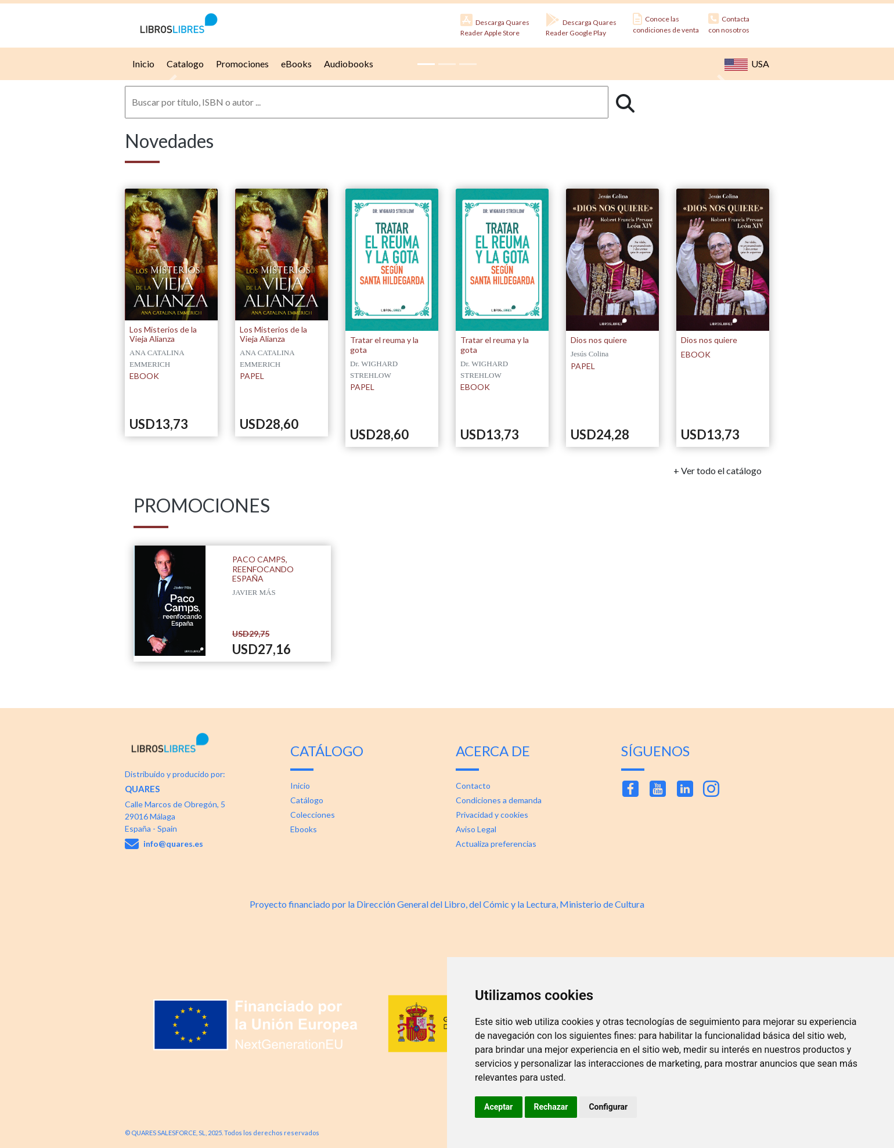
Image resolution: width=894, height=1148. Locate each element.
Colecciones (312, 815)
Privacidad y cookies (492, 815)
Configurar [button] (608, 1106)
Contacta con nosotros (728, 23)
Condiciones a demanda (499, 800)
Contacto (473, 785)
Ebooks (303, 829)
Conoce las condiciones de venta (666, 23)
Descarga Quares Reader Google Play (581, 25)
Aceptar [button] (498, 1106)
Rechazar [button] (551, 1106)
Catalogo (184, 63)
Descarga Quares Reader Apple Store (494, 25)
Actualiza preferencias (496, 844)
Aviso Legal (476, 829)
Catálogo (306, 800)
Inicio (141, 63)
